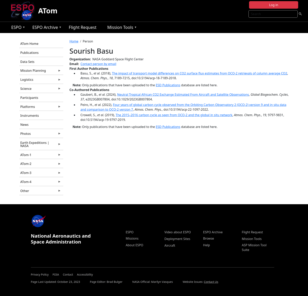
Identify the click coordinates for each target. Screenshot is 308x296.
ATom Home (29, 43)
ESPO (17, 28)
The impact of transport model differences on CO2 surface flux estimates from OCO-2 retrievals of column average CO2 (199, 73)
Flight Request (82, 27)
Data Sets (27, 62)
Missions (132, 238)
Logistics (40, 80)
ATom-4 (40, 183)
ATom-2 (40, 165)
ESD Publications (168, 85)
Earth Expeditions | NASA (40, 145)
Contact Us (211, 282)
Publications (29, 53)
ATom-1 (40, 156)
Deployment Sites (177, 239)
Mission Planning (40, 71)
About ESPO (134, 245)
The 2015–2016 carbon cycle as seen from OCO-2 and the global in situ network (174, 115)
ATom (47, 11)
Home (74, 41)
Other (40, 192)
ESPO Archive (46, 28)
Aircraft (169, 245)
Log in (273, 5)
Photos (40, 134)
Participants (29, 98)
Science (40, 89)
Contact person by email (98, 64)
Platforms (40, 108)
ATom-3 (40, 174)
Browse (208, 238)
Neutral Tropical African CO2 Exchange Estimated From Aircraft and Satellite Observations (183, 94)
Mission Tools (121, 28)
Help (206, 245)
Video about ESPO (177, 232)
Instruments (29, 115)
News (24, 124)
